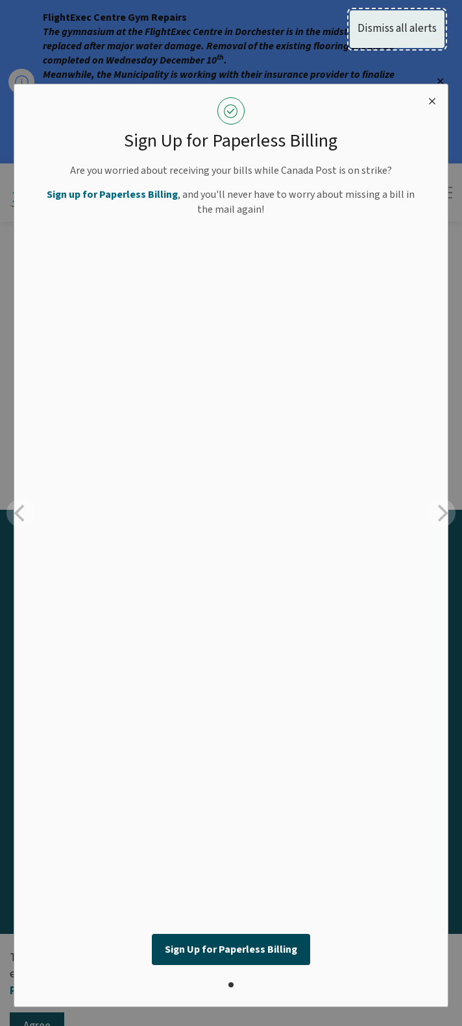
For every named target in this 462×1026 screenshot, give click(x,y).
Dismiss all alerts (397, 28)
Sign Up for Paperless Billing (231, 949)
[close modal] (432, 99)
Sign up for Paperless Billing (112, 194)
